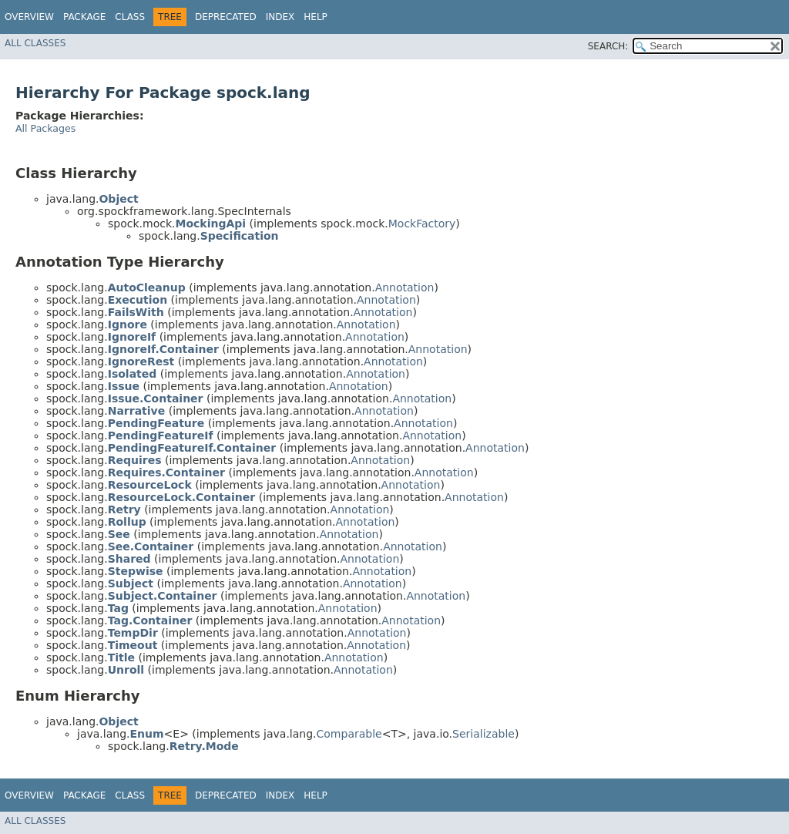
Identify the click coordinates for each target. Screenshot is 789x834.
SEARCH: (608, 46)
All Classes (35, 43)
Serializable (483, 734)
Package (84, 17)
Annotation (405, 287)
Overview (29, 17)
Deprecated (226, 17)
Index (280, 17)
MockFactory (422, 223)
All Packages (45, 128)
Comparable (349, 734)
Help (315, 17)
